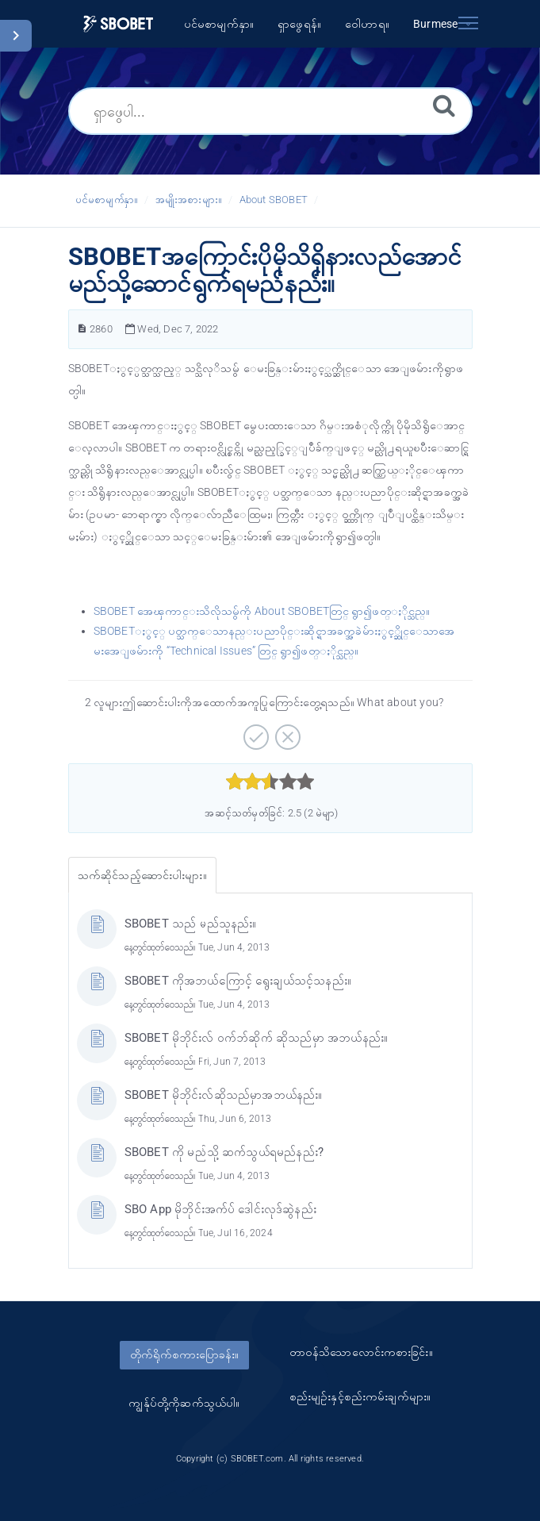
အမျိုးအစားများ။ (188, 199)
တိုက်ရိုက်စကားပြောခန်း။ (184, 1354)
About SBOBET (273, 199)
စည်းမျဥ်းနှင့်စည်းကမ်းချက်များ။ (360, 1396)
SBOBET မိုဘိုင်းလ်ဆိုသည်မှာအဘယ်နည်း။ (223, 1095)
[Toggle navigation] (468, 20)
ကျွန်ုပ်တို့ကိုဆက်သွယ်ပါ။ (183, 1402)
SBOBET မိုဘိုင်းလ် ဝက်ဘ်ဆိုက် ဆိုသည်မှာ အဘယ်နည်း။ (256, 1038)
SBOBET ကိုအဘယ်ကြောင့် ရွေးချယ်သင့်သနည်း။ (238, 981)
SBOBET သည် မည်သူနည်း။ (190, 923)
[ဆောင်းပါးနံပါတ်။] (82, 329)
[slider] (270, 781)
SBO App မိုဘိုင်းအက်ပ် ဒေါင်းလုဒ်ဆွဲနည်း (220, 1209)
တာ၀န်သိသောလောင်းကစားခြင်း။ (361, 1352)
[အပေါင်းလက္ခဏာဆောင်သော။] (254, 731)
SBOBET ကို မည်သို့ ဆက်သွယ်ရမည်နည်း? (224, 1152)
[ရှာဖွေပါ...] (270, 111)
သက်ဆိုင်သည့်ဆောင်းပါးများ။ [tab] (142, 875)
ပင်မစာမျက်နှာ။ (107, 199)
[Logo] (118, 24)
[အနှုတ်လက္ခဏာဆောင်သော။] (286, 731)
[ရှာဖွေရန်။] (444, 104)
